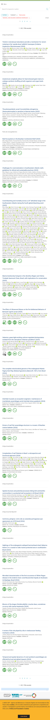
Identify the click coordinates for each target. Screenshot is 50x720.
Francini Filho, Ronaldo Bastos (29, 140)
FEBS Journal (9, 348)
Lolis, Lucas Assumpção (30, 234)
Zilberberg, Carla (29, 85)
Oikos (7, 404)
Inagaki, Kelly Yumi (36, 231)
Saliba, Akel (5, 284)
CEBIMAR (43, 53)
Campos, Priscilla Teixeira (22, 218)
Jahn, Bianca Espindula (15, 212)
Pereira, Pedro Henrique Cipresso (16, 244)
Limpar (47, 17)
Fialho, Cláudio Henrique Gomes (12, 226)
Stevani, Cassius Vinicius (9, 346)
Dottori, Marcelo (40, 142)
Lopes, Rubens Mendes (8, 313)
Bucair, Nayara (6, 375)
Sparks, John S (31, 344)
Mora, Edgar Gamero (31, 48)
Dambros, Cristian (6, 459)
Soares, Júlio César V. (24, 250)
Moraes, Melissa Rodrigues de (10, 239)
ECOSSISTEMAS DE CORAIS (14, 472)
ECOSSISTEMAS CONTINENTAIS (31, 149)
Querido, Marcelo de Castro (9, 113)
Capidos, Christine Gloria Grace (10, 608)
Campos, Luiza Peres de (10, 210)
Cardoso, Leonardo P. (11, 115)
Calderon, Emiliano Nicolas (38, 172)
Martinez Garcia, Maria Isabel (17, 284)
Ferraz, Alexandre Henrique (24, 225)
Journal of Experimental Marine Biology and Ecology (19, 53)
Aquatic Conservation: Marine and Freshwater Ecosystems (21, 555)
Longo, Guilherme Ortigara (9, 144)
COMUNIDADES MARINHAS (24, 406)
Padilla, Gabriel (6, 50)
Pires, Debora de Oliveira (38, 177)
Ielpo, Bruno (26, 231)
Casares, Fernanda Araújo (37, 661)
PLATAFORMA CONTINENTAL (14, 149)
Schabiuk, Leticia (18, 376)
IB (46, 53)
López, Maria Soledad (20, 551)
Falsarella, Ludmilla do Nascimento (18, 223)
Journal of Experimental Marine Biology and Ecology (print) (21, 116)
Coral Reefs (9, 583)
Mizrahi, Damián (27, 315)
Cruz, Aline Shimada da (24, 210)
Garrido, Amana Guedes (17, 85)
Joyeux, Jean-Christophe (12, 431)
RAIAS (8, 380)
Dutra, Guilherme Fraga (8, 282)
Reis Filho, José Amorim (22, 467)
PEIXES (9, 434)
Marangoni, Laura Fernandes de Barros (21, 177)
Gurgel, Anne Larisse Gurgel (14, 231)
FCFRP (22, 348)
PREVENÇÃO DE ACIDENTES (20, 526)
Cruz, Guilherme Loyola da (9, 429)
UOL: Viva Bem (10, 524)
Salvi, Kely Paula (39, 245)
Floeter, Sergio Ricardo (36, 459)
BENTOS (24, 500)
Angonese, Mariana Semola (25, 213)
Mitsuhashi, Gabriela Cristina (22, 237)
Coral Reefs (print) (11, 255)
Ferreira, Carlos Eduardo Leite (40, 225)
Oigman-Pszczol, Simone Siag (23, 662)
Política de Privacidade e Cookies (19, 708)
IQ (19, 348)
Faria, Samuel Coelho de (20, 173)
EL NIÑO (21, 257)
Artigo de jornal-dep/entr (9, 512)
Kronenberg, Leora (29, 343)
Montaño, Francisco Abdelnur (38, 237)
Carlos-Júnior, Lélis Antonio (23, 661)
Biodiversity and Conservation (13, 432)
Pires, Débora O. (16, 245)
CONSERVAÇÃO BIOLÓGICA (20, 556)
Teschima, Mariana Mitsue (22, 252)
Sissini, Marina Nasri (12, 250)
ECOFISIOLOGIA (23, 90)
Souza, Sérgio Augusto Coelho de (36, 553)
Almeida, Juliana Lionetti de (16, 234)
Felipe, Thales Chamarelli (8, 225)
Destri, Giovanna (15, 207)
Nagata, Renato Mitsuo (23, 634)
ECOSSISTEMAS (23, 182)
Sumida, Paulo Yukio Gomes (24, 115)
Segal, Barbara (13, 249)
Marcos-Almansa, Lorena (18, 403)
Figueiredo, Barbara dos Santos (30, 226)
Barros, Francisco (8, 215)
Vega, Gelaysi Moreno (15, 315)
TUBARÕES (10, 556)
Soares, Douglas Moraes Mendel (10, 341)
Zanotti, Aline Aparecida (8, 582)
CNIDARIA (18, 56)
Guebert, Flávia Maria (31, 285)
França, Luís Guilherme (15, 228)
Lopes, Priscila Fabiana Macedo (10, 464)
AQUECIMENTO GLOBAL (30, 257)
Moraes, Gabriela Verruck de (16, 343)
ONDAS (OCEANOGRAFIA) (13, 318)
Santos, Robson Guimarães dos (23, 247)
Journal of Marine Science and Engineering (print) (18, 316)
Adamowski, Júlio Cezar (39, 315)
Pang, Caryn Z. (11, 87)
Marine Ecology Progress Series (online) (16, 498)
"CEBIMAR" (14, 15)
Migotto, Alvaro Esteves (10, 344)
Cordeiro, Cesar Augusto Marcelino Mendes (33, 457)
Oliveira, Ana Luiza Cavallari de (34, 241)
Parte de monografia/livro (9, 132)
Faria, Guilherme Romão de (36, 223)
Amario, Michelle (42, 212)
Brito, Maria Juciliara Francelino (25, 216)
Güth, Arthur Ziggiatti (22, 113)
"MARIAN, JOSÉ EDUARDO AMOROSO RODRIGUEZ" (16, 18)
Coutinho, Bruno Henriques (35, 282)
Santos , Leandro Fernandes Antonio (16, 142)
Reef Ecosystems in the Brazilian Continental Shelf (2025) (21, 139)
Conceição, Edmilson (28, 220)
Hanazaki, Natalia (39, 462)
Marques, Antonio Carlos (33, 50)
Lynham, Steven (42, 48)
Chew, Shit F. (28, 87)
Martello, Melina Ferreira (19, 236)
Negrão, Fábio (22, 241)
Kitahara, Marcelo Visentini (15, 175)
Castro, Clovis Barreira (8, 173)
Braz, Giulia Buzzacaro (9, 216)
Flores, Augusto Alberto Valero (32, 403)
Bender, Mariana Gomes (8, 468)
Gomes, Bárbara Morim (31, 229)
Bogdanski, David (6, 403)
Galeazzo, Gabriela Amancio (28, 341)
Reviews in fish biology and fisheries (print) (17, 470)
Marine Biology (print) (11, 88)
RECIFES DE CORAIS (19, 120)
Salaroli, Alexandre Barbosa (28, 245)
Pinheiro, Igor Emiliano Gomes (34, 244)
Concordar (23, 716)
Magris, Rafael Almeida (8, 465)
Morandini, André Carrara (19, 50)
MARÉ (15, 406)
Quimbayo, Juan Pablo (8, 467)
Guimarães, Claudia (21, 313)
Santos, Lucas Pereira (21, 282)
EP (39, 316)
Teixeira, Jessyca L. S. (7, 252)
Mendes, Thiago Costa (33, 236)
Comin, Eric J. (19, 220)
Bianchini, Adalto (27, 172)
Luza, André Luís (43, 208)
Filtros (5, 15)
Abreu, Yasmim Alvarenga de (30, 212)
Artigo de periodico (7, 35)
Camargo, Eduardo (40, 284)
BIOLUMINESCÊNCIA (12, 349)
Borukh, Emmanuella (41, 343)
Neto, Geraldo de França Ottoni (19, 553)
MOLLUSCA (10, 406)
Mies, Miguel (5, 85)
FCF (3, 55)
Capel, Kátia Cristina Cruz (37, 218)
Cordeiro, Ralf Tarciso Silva (9, 178)
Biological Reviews (11, 636)
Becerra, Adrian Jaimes (18, 48)
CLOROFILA (10, 120)
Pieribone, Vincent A (41, 344)
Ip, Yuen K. (20, 87)
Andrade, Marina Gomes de (11, 213)
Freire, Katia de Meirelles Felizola (28, 460)
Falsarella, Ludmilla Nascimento (35, 551)
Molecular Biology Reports (13, 378)
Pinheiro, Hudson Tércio (22, 429)
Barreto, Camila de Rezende (9, 495)
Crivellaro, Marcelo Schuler (26, 221)
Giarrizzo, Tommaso (15, 462)
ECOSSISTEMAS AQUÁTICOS (16, 58)
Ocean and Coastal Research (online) (15, 289)
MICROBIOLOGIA (11, 56)
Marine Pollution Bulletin (12, 664)
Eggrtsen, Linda (6, 457)
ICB (39, 53)
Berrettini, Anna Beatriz (21, 215)
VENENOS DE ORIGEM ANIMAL (30, 56)
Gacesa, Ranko (6, 48)
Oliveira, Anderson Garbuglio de (25, 346)
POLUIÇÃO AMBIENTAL (30, 58)
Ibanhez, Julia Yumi (19, 208)
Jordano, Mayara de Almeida (9, 634)
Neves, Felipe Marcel (33, 313)
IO (23, 88)
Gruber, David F (22, 344)
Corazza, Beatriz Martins (40, 220)
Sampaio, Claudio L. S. (8, 247)
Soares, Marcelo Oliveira (37, 250)
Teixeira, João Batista (7, 285)
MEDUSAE (9, 638)
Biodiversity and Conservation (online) (15, 180)
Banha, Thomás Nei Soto (15, 140)
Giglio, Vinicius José (27, 462)
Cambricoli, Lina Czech (10, 218)
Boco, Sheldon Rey (23, 608)
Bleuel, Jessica (43, 215)
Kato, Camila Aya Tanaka (14, 233)
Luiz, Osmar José (40, 464)
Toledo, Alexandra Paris (37, 252)
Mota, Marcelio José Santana (27, 239)
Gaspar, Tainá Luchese (17, 229)
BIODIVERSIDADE (11, 290)
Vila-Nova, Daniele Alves (36, 467)
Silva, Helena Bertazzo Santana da (28, 249)
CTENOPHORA (22, 349)
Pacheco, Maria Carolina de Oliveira (26, 242)
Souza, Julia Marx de (33, 429)
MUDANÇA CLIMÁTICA (13, 90)
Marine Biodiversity (11, 610)
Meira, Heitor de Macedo (8, 551)
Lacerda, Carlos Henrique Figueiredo (32, 175)
